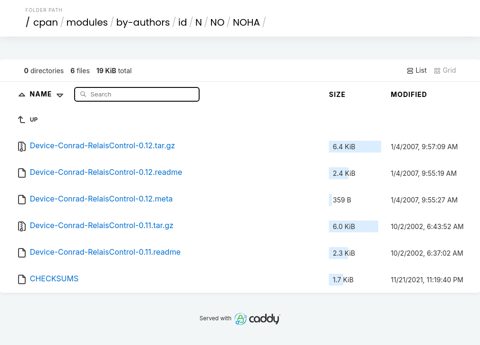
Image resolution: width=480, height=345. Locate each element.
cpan (45, 22)
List (416, 70)
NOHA (246, 22)
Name (48, 94)
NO (218, 22)
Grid (444, 70)
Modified (409, 94)
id (182, 22)
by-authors (143, 22)
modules (87, 22)
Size (337, 94)
